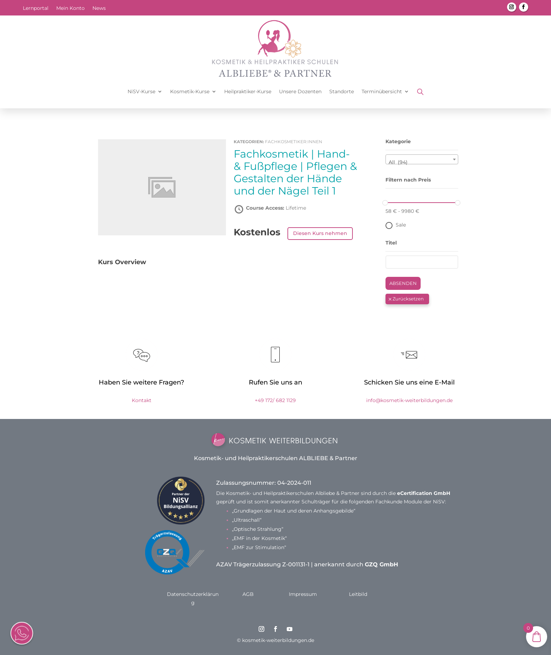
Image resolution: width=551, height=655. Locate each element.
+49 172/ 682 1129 (275, 400)
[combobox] (421, 159)
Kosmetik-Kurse (189, 91)
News (99, 8)
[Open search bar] (420, 92)
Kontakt (141, 400)
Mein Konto (70, 8)
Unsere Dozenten (300, 91)
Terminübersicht (382, 91)
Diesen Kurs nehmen (320, 233)
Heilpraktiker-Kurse (247, 91)
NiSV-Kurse (141, 91)
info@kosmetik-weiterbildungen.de (409, 400)
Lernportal (35, 8)
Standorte (341, 91)
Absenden (403, 283)
